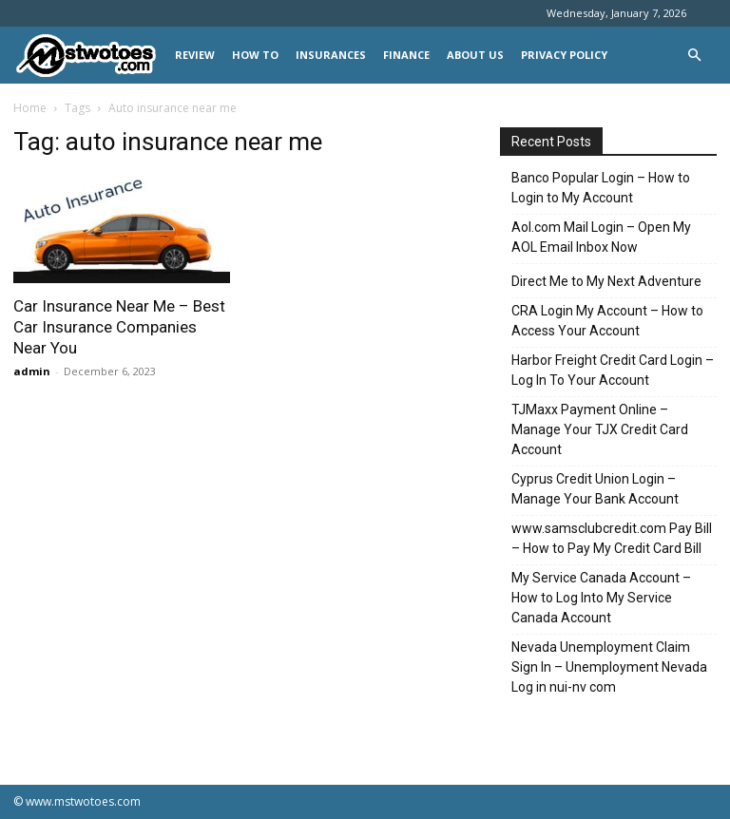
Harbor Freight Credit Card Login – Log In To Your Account (612, 370)
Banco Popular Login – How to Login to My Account (600, 187)
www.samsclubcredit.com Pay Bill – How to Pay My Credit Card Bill (611, 538)
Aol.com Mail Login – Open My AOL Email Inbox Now (601, 237)
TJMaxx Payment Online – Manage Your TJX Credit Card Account (599, 429)
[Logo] (89, 56)
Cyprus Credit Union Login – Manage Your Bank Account (595, 488)
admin (31, 371)
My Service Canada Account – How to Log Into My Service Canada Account (601, 597)
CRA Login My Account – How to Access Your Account (607, 320)
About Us (475, 55)
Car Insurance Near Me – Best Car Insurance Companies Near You (119, 326)
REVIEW (195, 55)
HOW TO (255, 55)
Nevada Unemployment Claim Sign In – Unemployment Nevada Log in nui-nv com (609, 667)
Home (30, 108)
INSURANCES (331, 55)
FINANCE (406, 55)
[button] (694, 56)
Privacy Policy (564, 55)
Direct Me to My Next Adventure (606, 281)
